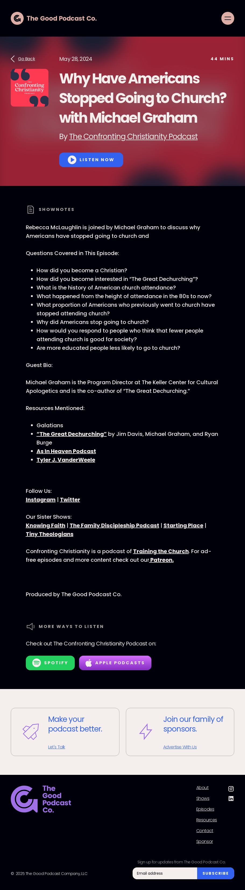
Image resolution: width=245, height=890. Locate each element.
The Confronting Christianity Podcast (133, 136)
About (202, 788)
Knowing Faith (45, 525)
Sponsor (204, 841)
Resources (206, 820)
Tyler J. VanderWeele (66, 460)
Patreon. (161, 560)
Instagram (41, 499)
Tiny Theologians (49, 534)
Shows (203, 798)
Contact (204, 831)
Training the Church (161, 551)
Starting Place (183, 525)
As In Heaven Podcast (66, 451)
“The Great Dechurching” (72, 434)
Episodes (205, 809)
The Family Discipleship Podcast (114, 525)
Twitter (70, 499)
